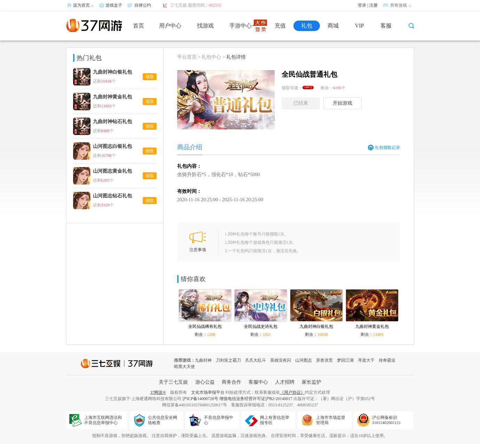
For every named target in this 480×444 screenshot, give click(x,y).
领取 (149, 76)
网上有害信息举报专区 (274, 420)
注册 (373, 5)
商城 (333, 26)
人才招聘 (284, 382)
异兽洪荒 (324, 360)
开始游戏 (342, 103)
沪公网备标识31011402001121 (386, 420)
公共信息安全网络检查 (162, 420)
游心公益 (205, 382)
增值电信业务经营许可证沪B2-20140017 (255, 398)
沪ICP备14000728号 (200, 398)
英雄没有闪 (280, 360)
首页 (138, 26)
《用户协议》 (292, 392)
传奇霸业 (387, 360)
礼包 (306, 26)
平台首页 (187, 57)
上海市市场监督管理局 (330, 420)
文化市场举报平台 (208, 392)
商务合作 (231, 382)
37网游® (158, 392)
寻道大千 (366, 360)
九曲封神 (203, 360)
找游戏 (205, 26)
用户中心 (170, 26)
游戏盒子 (113, 5)
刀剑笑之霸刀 (228, 360)
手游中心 (240, 26)
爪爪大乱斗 (255, 360)
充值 (280, 26)
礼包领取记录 (384, 147)
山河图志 (303, 360)
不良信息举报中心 (218, 420)
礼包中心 (211, 57)
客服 (386, 26)
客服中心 (258, 382)
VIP (359, 26)
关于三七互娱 (173, 382)
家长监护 (311, 382)
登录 (362, 5)
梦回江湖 (345, 360)
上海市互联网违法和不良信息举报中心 (103, 420)
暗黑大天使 (184, 366)
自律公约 (142, 5)
